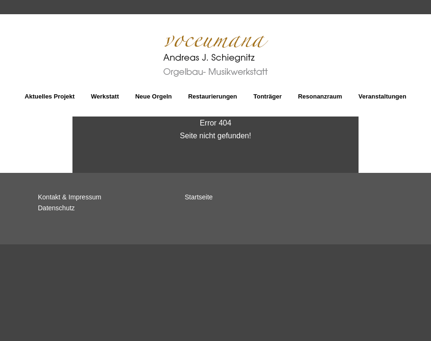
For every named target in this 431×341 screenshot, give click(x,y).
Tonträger (267, 96)
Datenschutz (56, 208)
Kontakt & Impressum (69, 197)
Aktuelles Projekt (50, 96)
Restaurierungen (212, 96)
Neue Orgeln (153, 96)
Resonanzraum (320, 96)
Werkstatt (105, 96)
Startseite (199, 197)
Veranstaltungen (382, 96)
